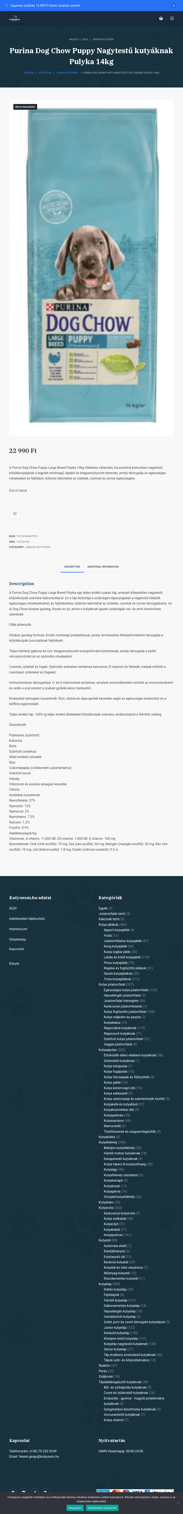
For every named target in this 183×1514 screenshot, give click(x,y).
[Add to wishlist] (15, 513)
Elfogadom (75, 1507)
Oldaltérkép (17, 939)
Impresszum (18, 929)
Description (72, 566)
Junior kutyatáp (103, 39)
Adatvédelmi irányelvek (102, 1507)
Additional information (103, 566)
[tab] (72, 567)
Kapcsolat (16, 949)
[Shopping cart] (161, 18)
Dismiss (174, 5)
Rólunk (14, 964)
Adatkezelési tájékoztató (27, 919)
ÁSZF (13, 908)
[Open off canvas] (172, 18)
